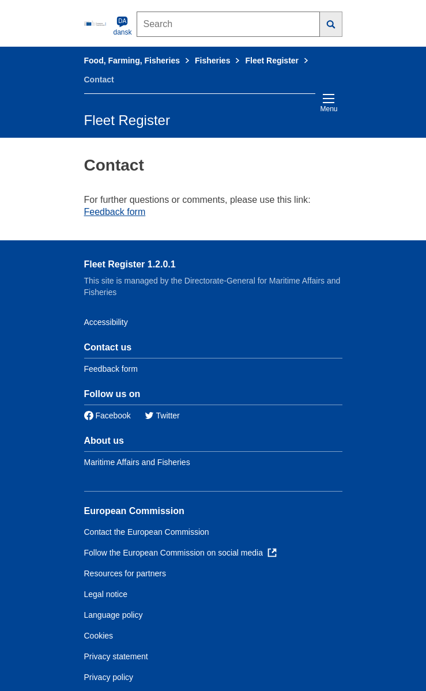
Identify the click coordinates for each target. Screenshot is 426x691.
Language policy (113, 615)
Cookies (99, 635)
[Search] (331, 24)
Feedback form (115, 212)
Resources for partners (125, 573)
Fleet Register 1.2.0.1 (130, 264)
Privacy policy (109, 677)
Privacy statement (116, 656)
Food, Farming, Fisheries (132, 60)
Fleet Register (272, 60)
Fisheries (212, 60)
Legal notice (106, 594)
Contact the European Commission (146, 532)
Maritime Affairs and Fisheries (137, 462)
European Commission (134, 511)
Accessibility (106, 322)
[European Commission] (96, 23)
